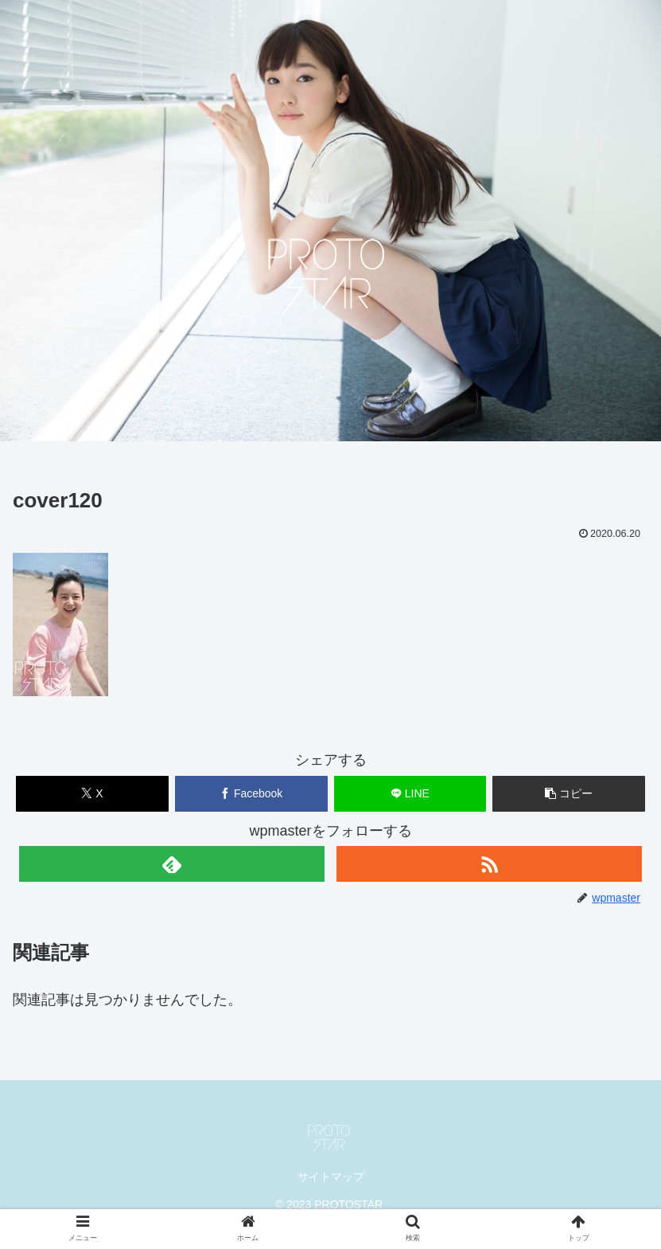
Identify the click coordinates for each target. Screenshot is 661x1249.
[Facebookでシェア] (251, 794)
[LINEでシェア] (410, 794)
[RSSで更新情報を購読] (489, 864)
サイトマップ (330, 1176)
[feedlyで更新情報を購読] (172, 864)
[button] (568, 794)
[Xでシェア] (92, 794)
